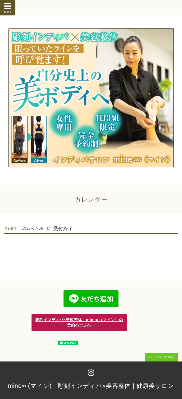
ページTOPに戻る (161, 357)
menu (8, 7)
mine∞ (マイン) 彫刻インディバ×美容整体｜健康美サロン (91, 385)
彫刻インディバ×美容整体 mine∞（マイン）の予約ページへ (79, 322)
